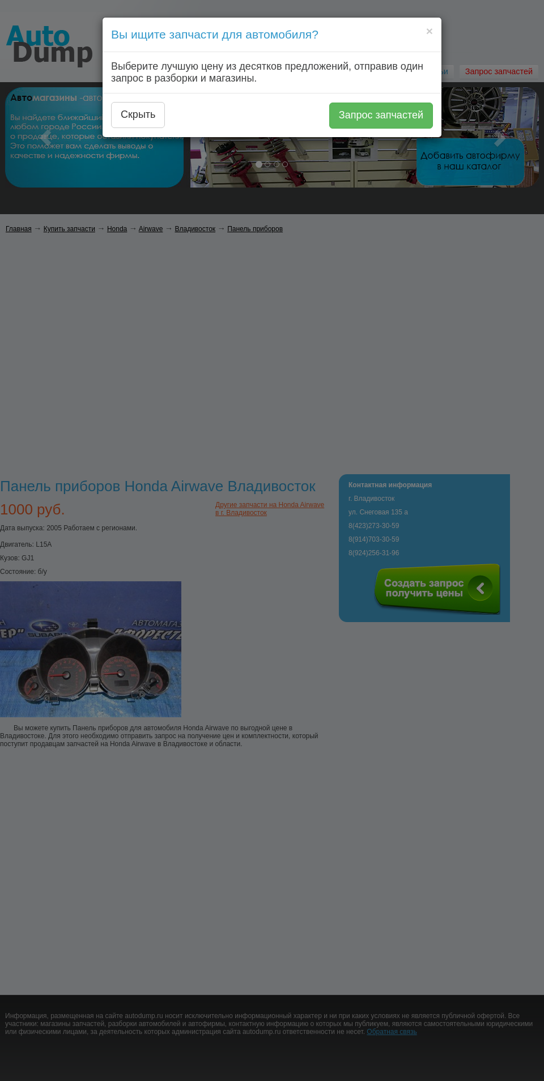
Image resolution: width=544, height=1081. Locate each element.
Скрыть (138, 114)
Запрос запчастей (381, 115)
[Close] (429, 31)
